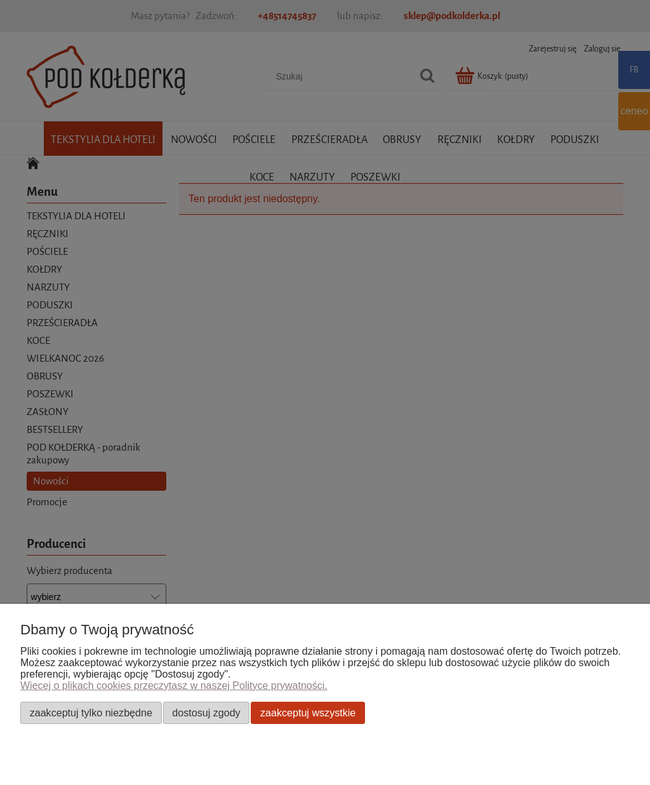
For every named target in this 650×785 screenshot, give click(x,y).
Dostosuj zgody (206, 712)
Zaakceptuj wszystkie (307, 712)
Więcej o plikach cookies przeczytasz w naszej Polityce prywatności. (174, 685)
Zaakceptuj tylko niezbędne (91, 712)
